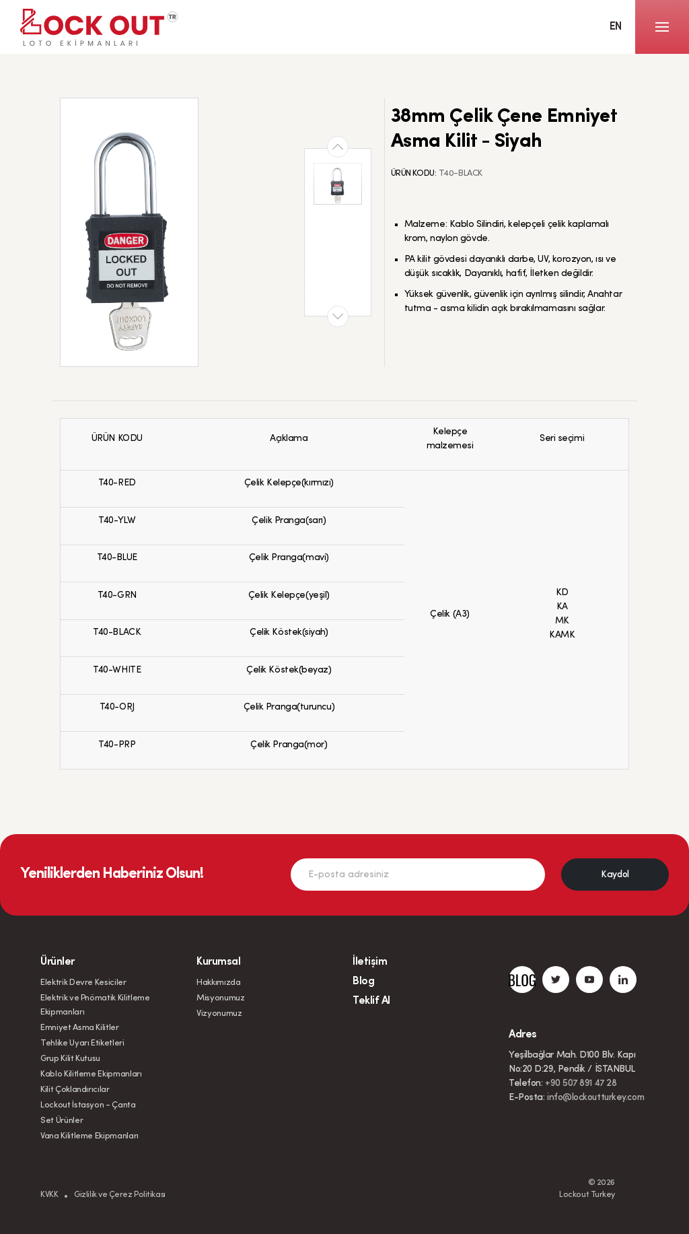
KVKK (49, 1195)
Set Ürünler (61, 1120)
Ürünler (57, 962)
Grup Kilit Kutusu (70, 1058)
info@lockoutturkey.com (595, 1098)
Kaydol (614, 875)
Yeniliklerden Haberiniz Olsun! (111, 874)
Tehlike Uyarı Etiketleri (82, 1043)
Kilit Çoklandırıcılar (75, 1089)
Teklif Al (371, 1001)
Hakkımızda (218, 982)
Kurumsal (218, 962)
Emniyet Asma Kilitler (79, 1027)
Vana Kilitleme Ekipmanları (89, 1136)
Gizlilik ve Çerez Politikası (119, 1195)
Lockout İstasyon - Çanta (88, 1105)
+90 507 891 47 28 (580, 1083)
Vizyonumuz (219, 1013)
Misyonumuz (220, 998)
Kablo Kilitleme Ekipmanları (91, 1074)
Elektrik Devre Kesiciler (83, 982)
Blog (363, 981)
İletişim (370, 962)
